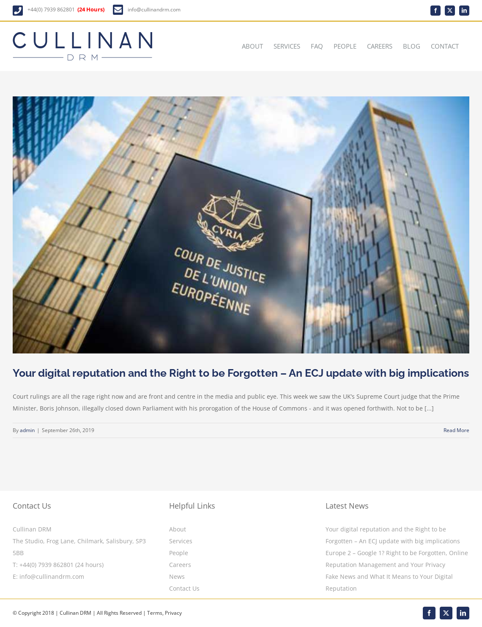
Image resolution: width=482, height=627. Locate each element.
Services (180, 541)
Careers (180, 565)
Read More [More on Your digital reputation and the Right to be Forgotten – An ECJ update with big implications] (456, 430)
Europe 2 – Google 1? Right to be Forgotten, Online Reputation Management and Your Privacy (397, 559)
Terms (154, 612)
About (177, 529)
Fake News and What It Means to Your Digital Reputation (389, 582)
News (177, 576)
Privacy (173, 612)
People (178, 553)
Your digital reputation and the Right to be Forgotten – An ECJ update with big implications (241, 373)
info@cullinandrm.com (154, 9)
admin (27, 430)
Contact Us (184, 588)
